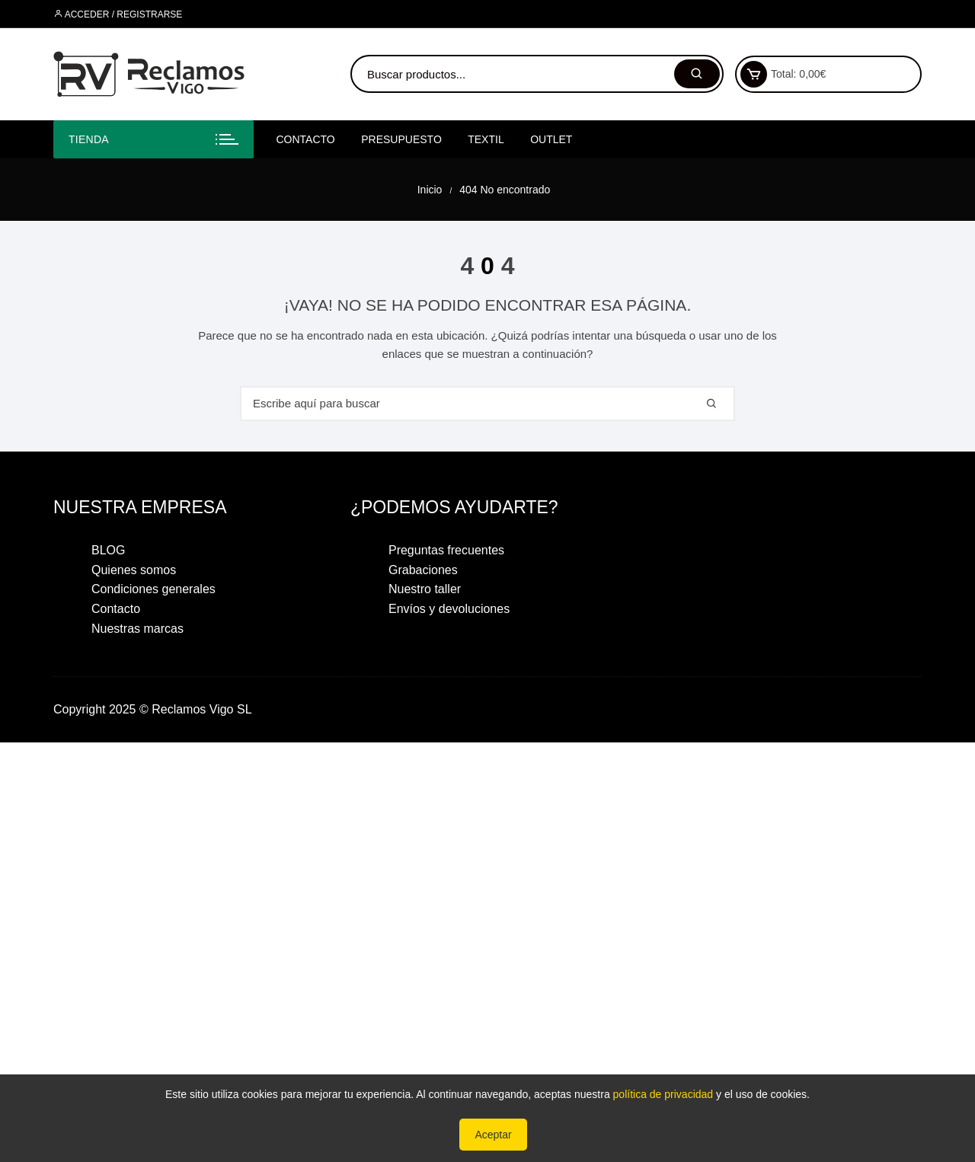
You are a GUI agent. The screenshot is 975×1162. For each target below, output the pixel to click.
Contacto (306, 139)
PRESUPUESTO (401, 139)
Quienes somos (133, 569)
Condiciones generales (153, 589)
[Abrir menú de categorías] (153, 139)
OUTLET (551, 139)
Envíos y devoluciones (449, 608)
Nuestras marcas (137, 628)
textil (485, 139)
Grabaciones (423, 569)
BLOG (108, 550)
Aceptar (493, 1134)
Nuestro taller (424, 589)
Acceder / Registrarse (117, 14)
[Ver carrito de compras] (753, 74)
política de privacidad (663, 1094)
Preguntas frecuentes (446, 550)
